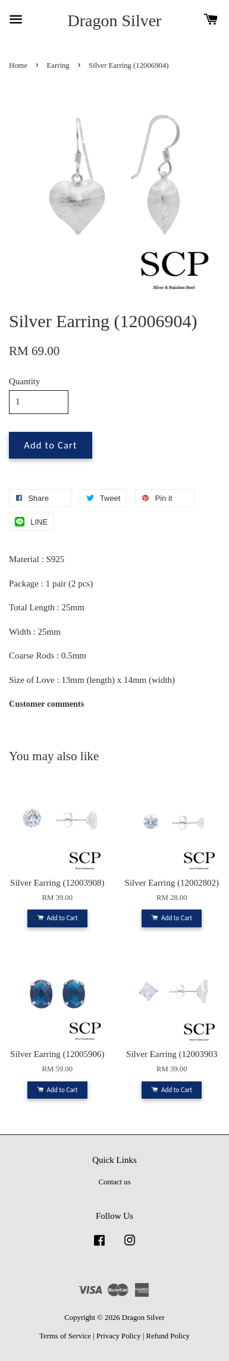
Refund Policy (168, 1336)
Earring (58, 65)
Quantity (24, 381)
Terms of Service (65, 1336)
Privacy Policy (118, 1336)
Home (18, 65)
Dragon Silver (115, 20)
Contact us (114, 1182)
